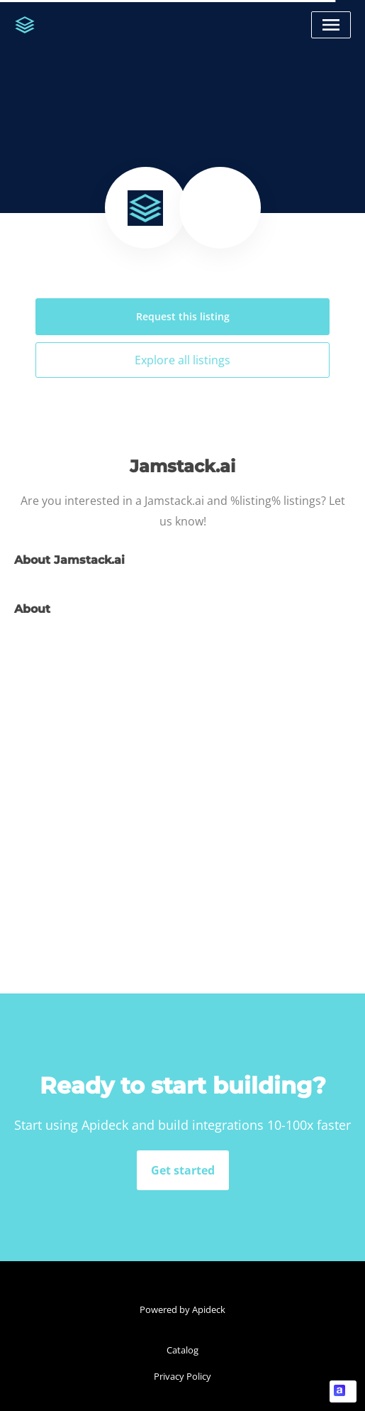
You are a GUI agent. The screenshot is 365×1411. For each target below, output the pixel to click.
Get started (183, 1170)
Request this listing (183, 316)
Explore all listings (182, 360)
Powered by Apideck (182, 1309)
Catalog (182, 1350)
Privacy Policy (182, 1376)
